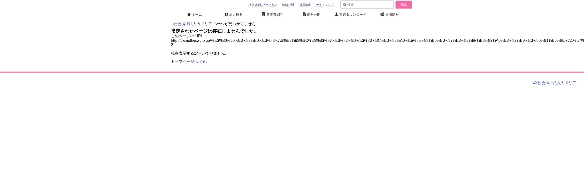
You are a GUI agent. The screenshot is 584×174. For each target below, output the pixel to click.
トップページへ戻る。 (190, 61)
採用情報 (305, 5)
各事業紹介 (274, 14)
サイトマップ (325, 5)
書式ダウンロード (352, 14)
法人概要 (236, 14)
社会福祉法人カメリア (262, 5)
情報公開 (288, 5)
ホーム (197, 14)
